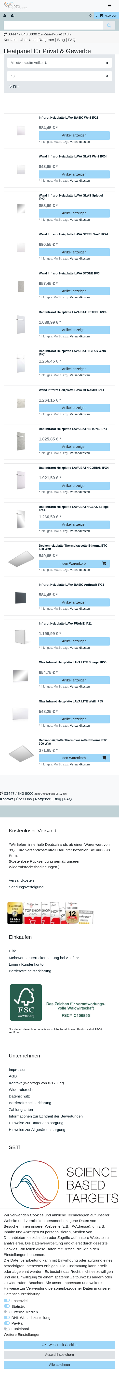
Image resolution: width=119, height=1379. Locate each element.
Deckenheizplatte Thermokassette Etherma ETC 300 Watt (73, 742)
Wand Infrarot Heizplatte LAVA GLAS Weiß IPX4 (72, 156)
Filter (15, 87)
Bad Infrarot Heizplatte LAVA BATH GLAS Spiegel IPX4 (74, 508)
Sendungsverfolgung (26, 887)
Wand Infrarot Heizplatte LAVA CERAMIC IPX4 (71, 390)
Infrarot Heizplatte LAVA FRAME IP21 (65, 623)
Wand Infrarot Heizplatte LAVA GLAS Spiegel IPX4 (71, 197)
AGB (13, 1076)
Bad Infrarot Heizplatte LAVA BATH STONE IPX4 (73, 429)
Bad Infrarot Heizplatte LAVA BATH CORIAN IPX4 (74, 468)
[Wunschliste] (90, 16)
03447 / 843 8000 (22, 34)
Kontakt (10, 40)
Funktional (20, 1329)
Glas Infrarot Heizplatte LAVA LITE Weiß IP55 (71, 701)
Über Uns (28, 40)
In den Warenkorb (82, 563)
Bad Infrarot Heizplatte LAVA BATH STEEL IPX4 (72, 312)
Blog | (62, 40)
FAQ (72, 40)
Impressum (18, 1069)
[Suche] (109, 25)
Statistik (18, 1306)
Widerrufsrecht (21, 1089)
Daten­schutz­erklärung (22, 1294)
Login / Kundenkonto (26, 964)
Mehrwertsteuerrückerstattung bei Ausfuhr (44, 958)
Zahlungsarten (21, 1109)
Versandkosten (80, 142)
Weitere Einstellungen (22, 1334)
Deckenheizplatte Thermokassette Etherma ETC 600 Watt (73, 547)
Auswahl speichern (59, 1355)
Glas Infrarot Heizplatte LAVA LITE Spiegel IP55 (72, 662)
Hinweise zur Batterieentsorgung (36, 1123)
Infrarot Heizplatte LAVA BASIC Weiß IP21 (68, 117)
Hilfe (12, 951)
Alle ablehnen (59, 1365)
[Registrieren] (13, 16)
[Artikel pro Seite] (59, 76)
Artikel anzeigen (74, 135)
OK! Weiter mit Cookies (59, 1345)
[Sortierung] (59, 63)
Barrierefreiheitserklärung (30, 971)
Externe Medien (25, 1312)
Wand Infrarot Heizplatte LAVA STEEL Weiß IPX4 (73, 234)
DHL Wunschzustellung (31, 1318)
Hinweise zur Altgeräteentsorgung (37, 1130)
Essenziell (20, 1301)
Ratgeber (46, 40)
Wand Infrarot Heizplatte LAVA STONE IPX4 (70, 273)
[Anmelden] (5, 16)
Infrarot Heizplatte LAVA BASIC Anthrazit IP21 (71, 584)
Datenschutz (19, 1096)
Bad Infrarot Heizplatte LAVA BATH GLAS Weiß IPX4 (72, 353)
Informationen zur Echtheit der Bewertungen (46, 1116)
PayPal (18, 1323)
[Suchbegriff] (53, 25)
